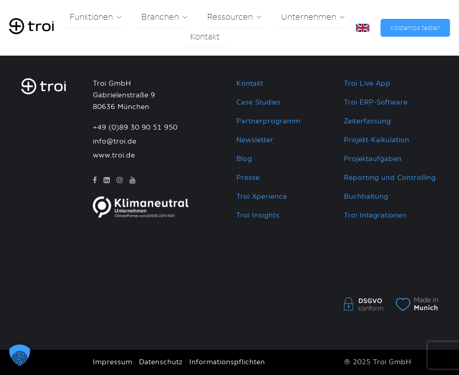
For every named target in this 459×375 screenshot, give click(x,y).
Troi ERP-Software (375, 102)
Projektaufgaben (373, 159)
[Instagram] (120, 180)
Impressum (112, 362)
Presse (248, 177)
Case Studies (258, 102)
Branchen (160, 17)
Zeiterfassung (367, 121)
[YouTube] (133, 180)
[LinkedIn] (107, 180)
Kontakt (205, 37)
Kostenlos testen (415, 28)
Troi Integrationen (375, 215)
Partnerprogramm (268, 121)
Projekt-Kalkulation (376, 140)
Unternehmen (308, 17)
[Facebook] (95, 180)
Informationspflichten (227, 362)
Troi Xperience (261, 196)
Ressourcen (230, 17)
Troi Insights (257, 215)
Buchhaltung (366, 196)
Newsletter (254, 140)
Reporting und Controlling (390, 177)
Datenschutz (160, 362)
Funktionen (91, 17)
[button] (19, 355)
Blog (244, 159)
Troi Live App (367, 83)
